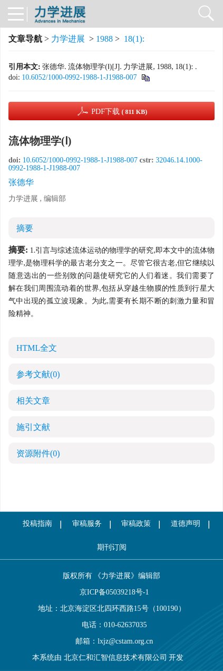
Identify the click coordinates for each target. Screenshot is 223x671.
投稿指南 (37, 524)
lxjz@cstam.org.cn (125, 641)
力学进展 (68, 38)
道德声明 (185, 524)
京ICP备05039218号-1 (111, 592)
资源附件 (38, 453)
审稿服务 (87, 524)
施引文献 (33, 427)
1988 (104, 38)
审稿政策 (136, 524)
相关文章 (33, 400)
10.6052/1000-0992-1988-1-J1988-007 (79, 77)
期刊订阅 (112, 547)
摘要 (24, 228)
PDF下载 (119, 112)
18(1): (135, 38)
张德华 (21, 182)
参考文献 (38, 374)
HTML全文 (36, 347)
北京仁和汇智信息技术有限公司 (115, 658)
